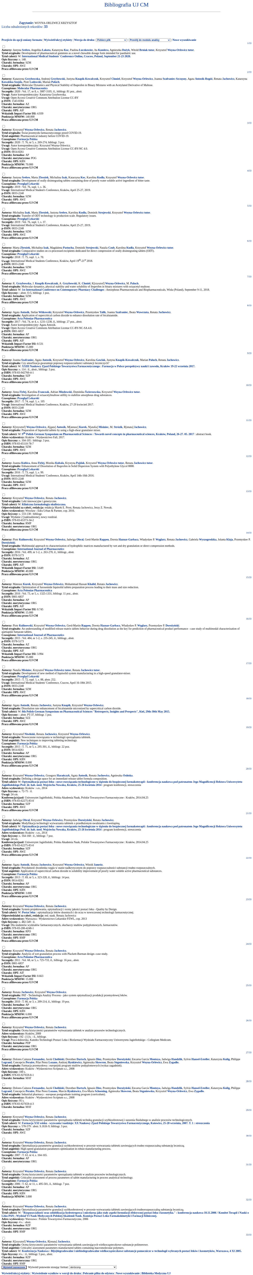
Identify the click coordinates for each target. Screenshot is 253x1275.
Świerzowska (92, 391)
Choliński (58, 1059)
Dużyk (126, 50)
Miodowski (65, 391)
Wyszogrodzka (207, 539)
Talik (103, 312)
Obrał (80, 539)
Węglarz (161, 539)
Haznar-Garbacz (129, 539)
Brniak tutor (146, 50)
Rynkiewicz (75, 1062)
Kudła (100, 177)
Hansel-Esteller (201, 1059)
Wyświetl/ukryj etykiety (58, 39)
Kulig (226, 1059)
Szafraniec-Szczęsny (175, 78)
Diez (98, 1059)
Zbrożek (43, 177)
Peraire (30, 1062)
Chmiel (115, 78)
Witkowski (45, 312)
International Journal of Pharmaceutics (40, 549)
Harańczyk (63, 775)
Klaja (229, 539)
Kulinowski (25, 539)
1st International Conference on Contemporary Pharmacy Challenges (63, 289)
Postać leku (28, 912)
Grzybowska (32, 78)
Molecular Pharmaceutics (32, 88)
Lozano (52, 1062)
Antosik (24, 312)
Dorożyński (8, 542)
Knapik (66, 705)
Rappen (104, 539)
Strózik (118, 427)
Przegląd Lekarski (28, 183)
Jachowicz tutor (143, 463)
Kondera (103, 50)
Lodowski (35, 82)
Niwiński (30, 734)
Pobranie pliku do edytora (98, 1273)
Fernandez (38, 1059)
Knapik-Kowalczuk (86, 78)
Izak (64, 177)
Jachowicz (228, 78)
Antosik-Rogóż (203, 78)
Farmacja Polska (27, 139)
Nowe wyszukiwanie (184, 39)
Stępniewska (121, 1062)
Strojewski (104, 212)
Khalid (92, 584)
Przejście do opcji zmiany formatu (22, 39)
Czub (111, 247)
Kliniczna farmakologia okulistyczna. (44, 504)
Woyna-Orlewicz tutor (180, 50)
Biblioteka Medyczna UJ (156, 1273)
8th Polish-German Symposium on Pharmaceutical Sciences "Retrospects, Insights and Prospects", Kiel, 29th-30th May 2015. (96, 711)
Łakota (46, 50)
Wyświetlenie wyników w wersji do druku (56, 1273)
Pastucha (68, 247)
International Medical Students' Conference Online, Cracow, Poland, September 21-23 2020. (76, 56)
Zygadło (173, 1062)
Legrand (7, 1062)
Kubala (59, 463)
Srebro (26, 50)
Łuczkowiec (86, 50)
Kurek (83, 427)
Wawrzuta (142, 312)
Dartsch (81, 1059)
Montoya (155, 1059)
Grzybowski (58, 78)
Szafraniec (121, 312)
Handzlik (176, 1059)
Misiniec (104, 427)
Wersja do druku (84, 39)
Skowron (100, 1062)
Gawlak (100, 360)
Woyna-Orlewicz (143, 78)
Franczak (43, 391)
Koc (66, 50)
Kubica (25, 463)
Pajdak (80, 463)
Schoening (101, 1091)
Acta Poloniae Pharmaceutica (34, 318)
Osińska (127, 775)
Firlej (23, 391)
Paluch (55, 82)
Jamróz (98, 864)
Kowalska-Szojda (12, 82)
